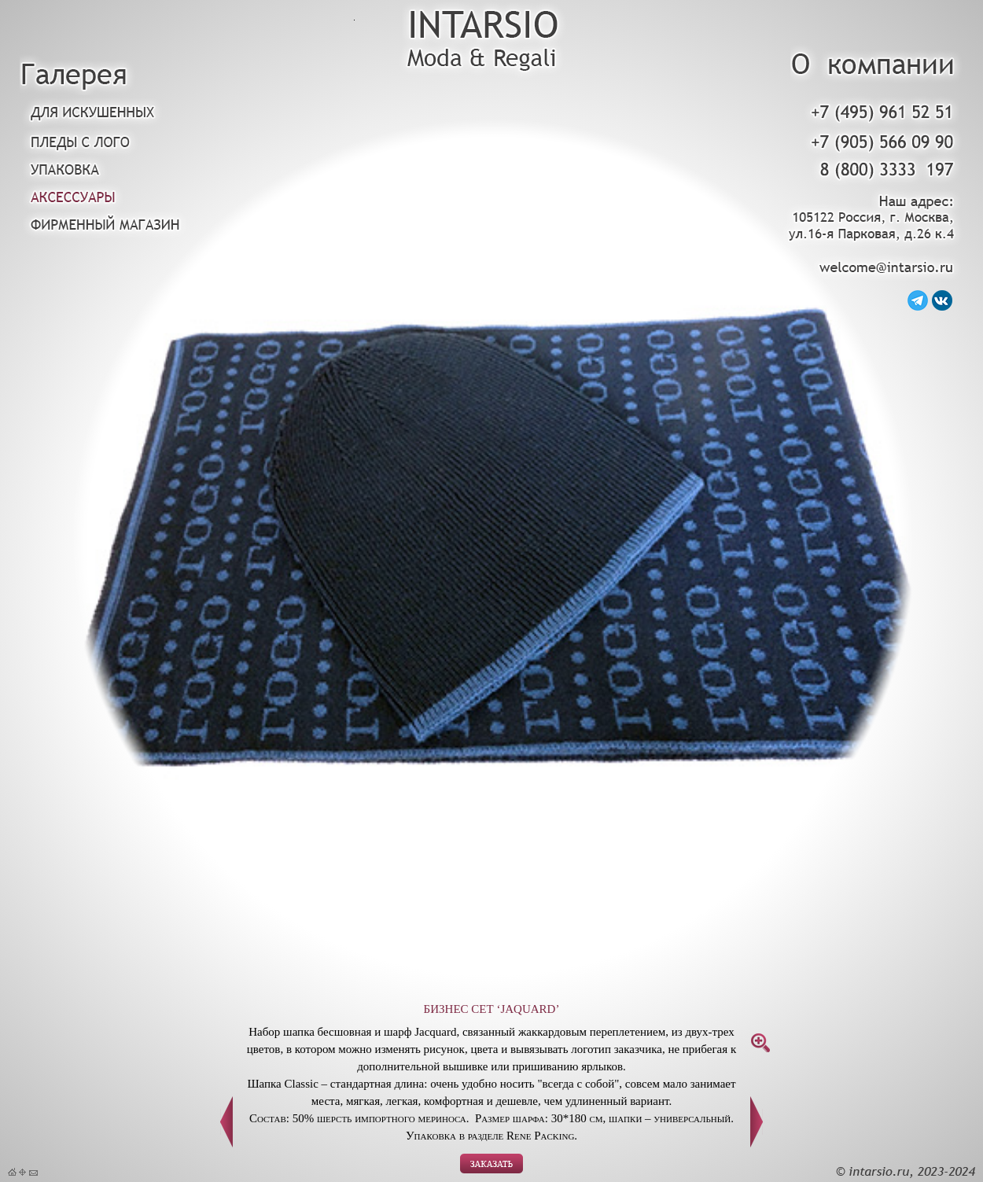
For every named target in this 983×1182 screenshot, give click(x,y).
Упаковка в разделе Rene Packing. (491, 1135)
